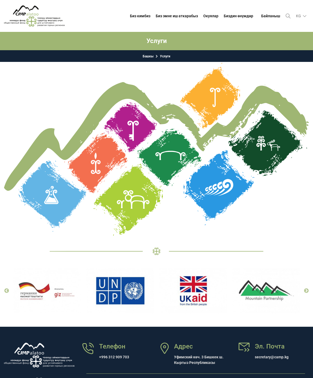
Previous (6, 291)
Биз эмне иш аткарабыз (177, 16)
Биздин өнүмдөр (238, 16)
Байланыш (270, 16)
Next (306, 291)
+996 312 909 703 (114, 357)
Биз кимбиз (140, 16)
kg (299, 16)
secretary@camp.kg (272, 357)
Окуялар (210, 16)
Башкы (148, 56)
